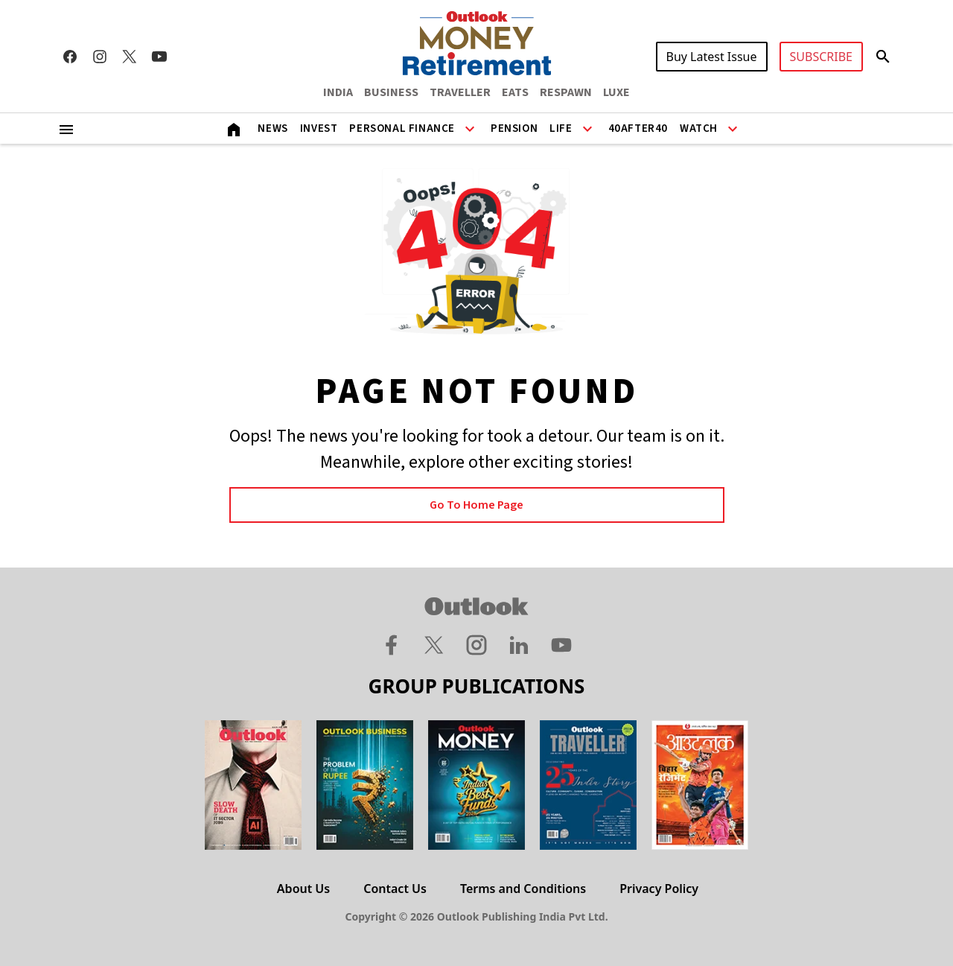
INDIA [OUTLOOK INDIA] (338, 92)
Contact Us (395, 888)
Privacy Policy (658, 888)
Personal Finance (402, 128)
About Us (303, 888)
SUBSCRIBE (821, 56)
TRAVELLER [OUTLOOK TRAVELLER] (460, 92)
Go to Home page (476, 505)
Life (560, 128)
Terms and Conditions (523, 888)
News (272, 128)
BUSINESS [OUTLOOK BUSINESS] (391, 92)
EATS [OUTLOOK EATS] (515, 92)
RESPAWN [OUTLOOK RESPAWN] (566, 92)
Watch (699, 128)
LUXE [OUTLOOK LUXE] (616, 92)
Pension (514, 128)
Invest (319, 128)
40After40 (638, 128)
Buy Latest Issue (711, 56)
